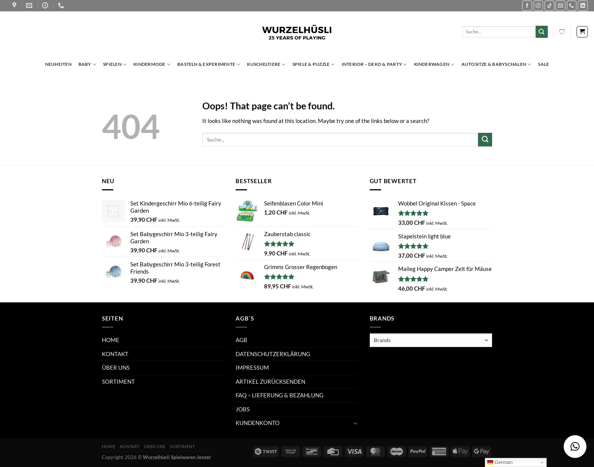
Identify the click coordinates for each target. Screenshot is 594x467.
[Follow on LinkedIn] (583, 5)
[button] (575, 446)
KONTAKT (115, 353)
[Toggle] (355, 423)
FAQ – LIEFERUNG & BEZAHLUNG (280, 395)
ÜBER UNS (116, 367)
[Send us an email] (560, 5)
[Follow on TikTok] (549, 5)
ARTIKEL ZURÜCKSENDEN (270, 381)
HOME (110, 339)
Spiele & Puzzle (313, 64)
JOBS (243, 409)
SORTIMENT (118, 381)
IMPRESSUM (252, 367)
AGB (241, 339)
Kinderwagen (434, 64)
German (500, 462)
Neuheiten (58, 64)
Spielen (115, 64)
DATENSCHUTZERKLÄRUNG (273, 353)
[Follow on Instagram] (538, 5)
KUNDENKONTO (258, 422)
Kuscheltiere (266, 64)
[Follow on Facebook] (527, 5)
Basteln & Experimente (208, 64)
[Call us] (572, 5)
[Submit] (542, 31)
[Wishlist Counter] (562, 32)
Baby (87, 64)
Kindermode (151, 64)
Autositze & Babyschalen (496, 64)
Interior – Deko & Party (374, 64)
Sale (543, 64)
